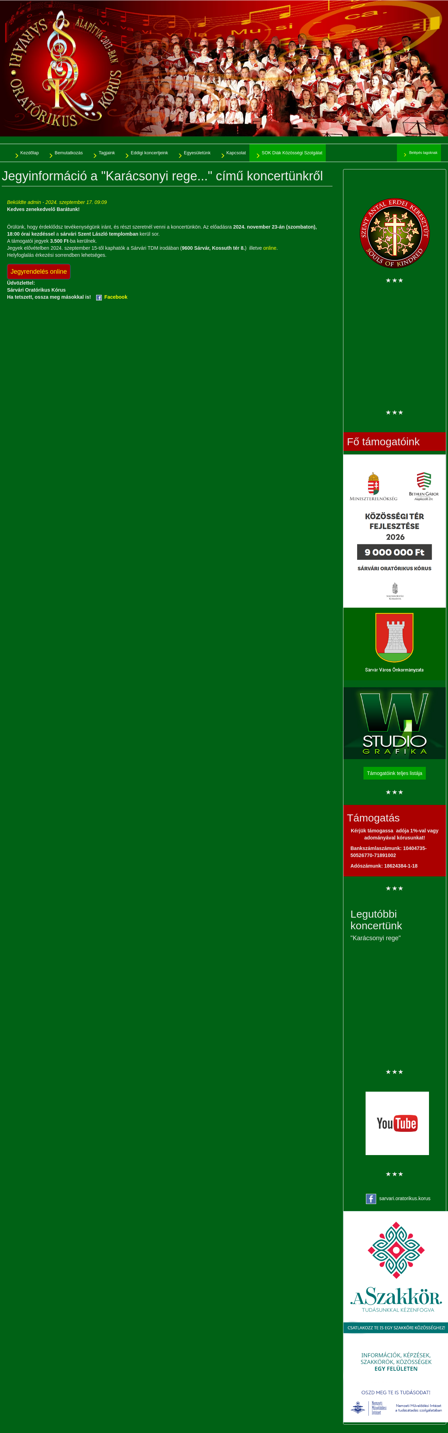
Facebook (115, 297)
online (269, 248)
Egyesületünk (197, 152)
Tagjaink (107, 152)
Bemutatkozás (69, 152)
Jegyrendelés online (39, 271)
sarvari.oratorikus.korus (405, 1198)
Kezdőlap (29, 152)
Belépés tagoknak (423, 153)
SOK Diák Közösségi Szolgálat (292, 152)
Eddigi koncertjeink (149, 152)
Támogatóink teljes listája (394, 773)
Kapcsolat (236, 152)
